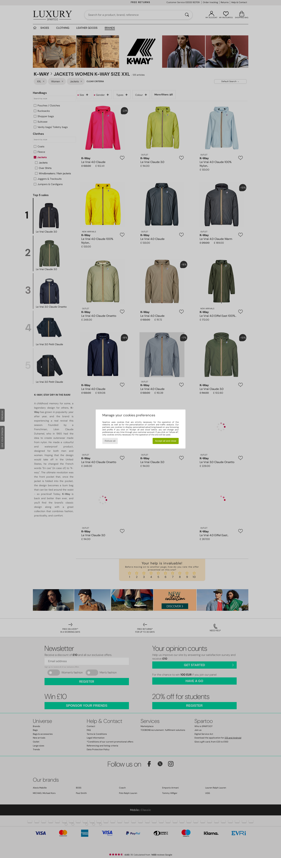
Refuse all (110, 441)
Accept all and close (165, 441)
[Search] (187, 14)
